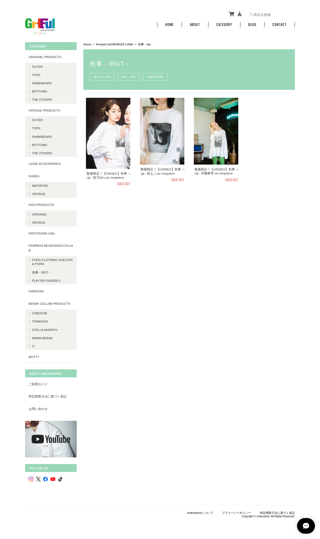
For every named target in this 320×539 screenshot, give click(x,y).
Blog (252, 24)
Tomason (40, 321)
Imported (40, 185)
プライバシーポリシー (236, 512)
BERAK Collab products (49, 303)
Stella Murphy (45, 329)
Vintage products (44, 110)
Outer (37, 66)
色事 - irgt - (41, 272)
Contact (279, 24)
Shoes (34, 176)
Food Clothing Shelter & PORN (52, 262)
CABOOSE (36, 291)
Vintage (38, 194)
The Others (42, 99)
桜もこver (128, 77)
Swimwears (42, 83)
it (33, 346)
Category (224, 24)
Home (169, 24)
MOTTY (34, 357)
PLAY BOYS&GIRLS (46, 280)
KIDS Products (41, 204)
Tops (36, 74)
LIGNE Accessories (45, 163)
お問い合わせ (38, 408)
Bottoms (39, 91)
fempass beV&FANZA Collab (114, 44)
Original (39, 214)
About (195, 24)
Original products (45, 57)
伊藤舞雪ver (155, 77)
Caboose (39, 313)
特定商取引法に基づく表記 (48, 396)
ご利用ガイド (38, 384)
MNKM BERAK (42, 337)
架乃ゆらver (102, 77)
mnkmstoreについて (200, 512)
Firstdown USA (41, 233)
